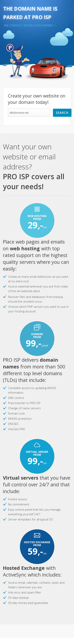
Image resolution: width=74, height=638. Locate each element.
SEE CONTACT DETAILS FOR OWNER (28, 25)
